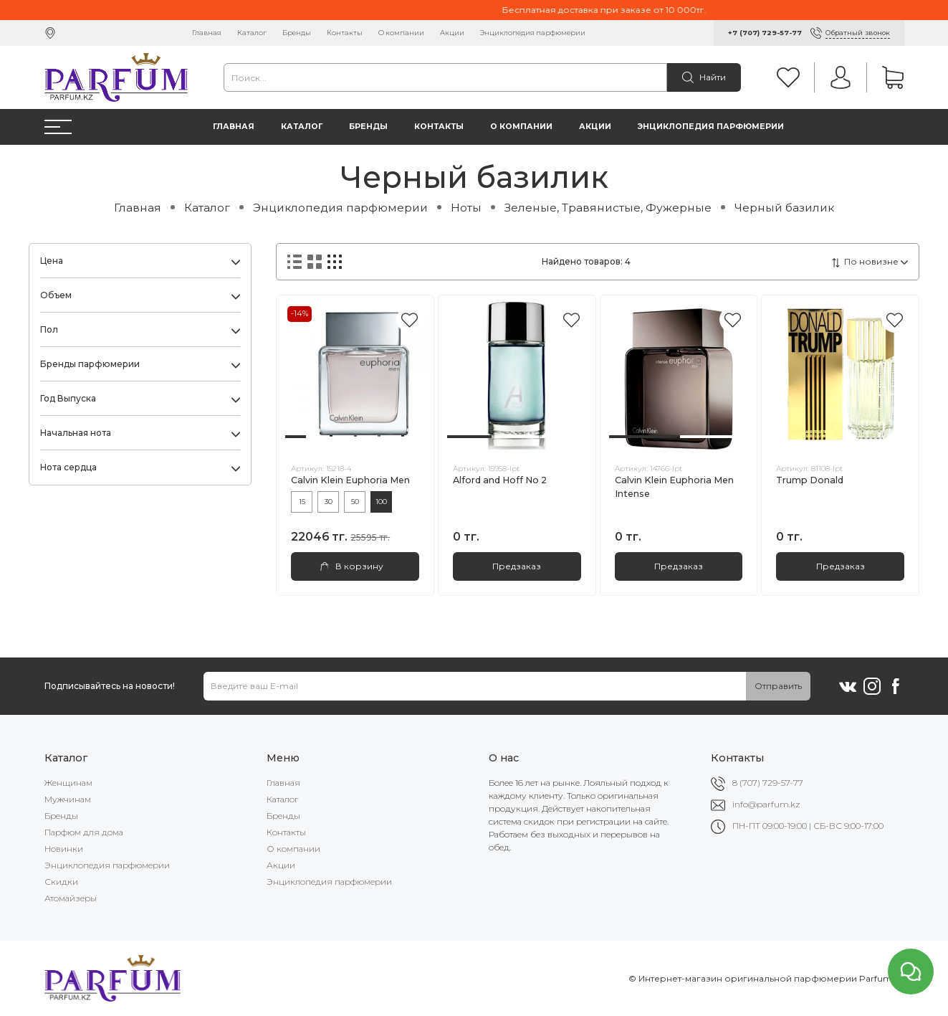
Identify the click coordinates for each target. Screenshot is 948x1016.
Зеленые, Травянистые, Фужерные (608, 207)
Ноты (466, 207)
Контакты (345, 33)
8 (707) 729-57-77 (767, 782)
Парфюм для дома (83, 832)
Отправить (778, 685)
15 (302, 501)
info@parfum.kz (766, 804)
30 (328, 501)
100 (381, 501)
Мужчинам (67, 799)
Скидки (61, 881)
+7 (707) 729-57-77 (765, 33)
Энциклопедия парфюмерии (532, 33)
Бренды (296, 33)
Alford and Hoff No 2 (500, 480)
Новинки (63, 848)
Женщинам (68, 782)
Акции (452, 33)
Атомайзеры (70, 898)
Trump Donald (809, 480)
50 (355, 501)
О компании (401, 33)
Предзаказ (516, 566)
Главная (206, 33)
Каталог (252, 33)
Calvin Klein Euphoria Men (350, 480)
